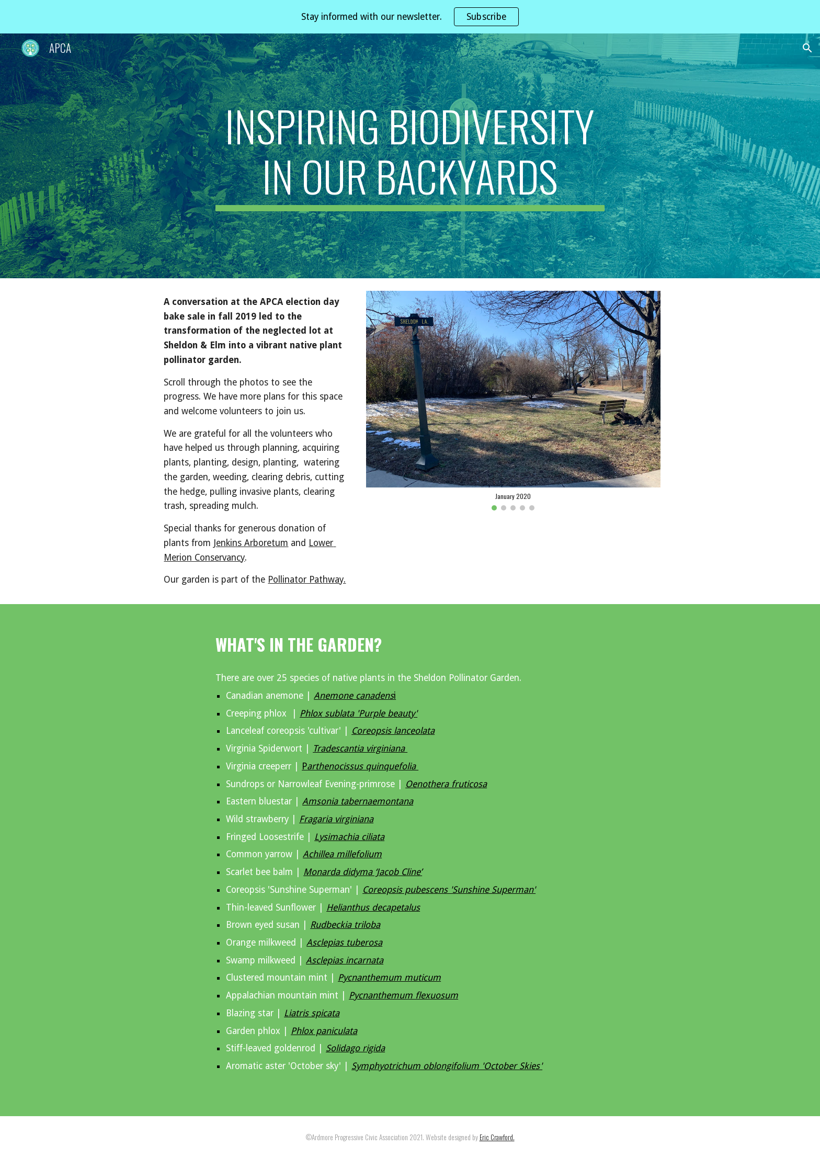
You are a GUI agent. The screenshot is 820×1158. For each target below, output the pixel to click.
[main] (410, 155)
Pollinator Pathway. (307, 579)
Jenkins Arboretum (250, 543)
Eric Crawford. (497, 1137)
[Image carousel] (513, 400)
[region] (410, 16)
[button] (807, 48)
